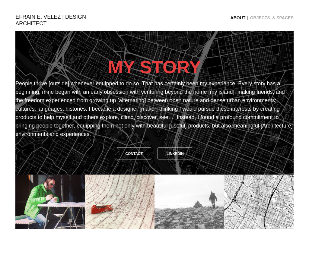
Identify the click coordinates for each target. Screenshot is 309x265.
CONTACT (134, 154)
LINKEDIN (175, 154)
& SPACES (283, 17)
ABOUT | (239, 17)
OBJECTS (260, 17)
